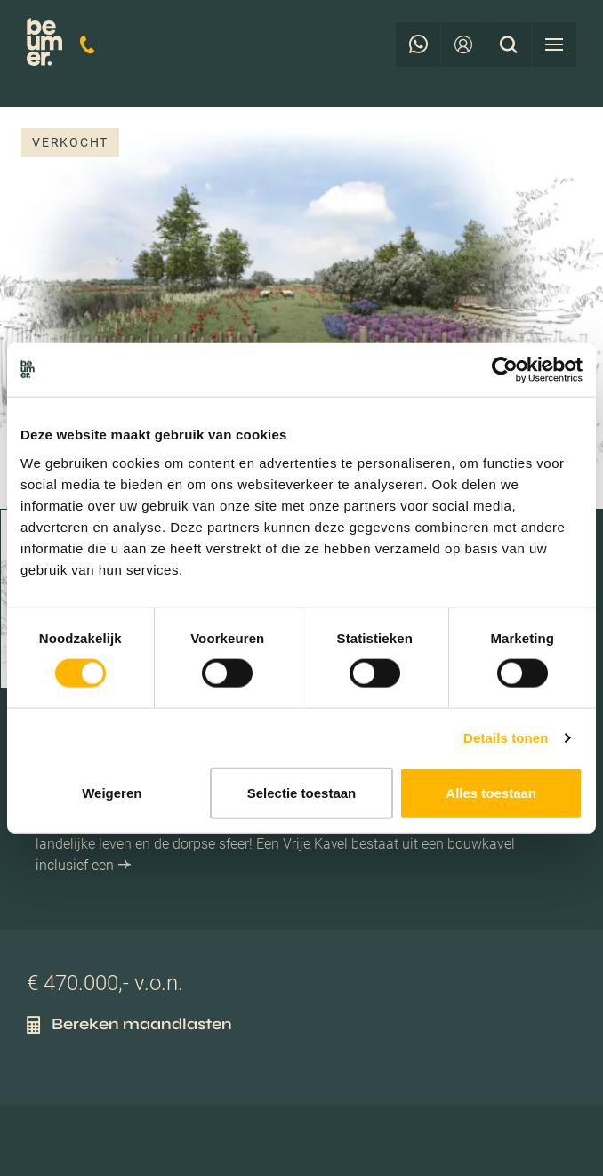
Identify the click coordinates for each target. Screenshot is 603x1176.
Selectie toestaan (302, 792)
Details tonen (505, 737)
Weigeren (111, 792)
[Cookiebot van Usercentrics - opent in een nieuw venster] (505, 370)
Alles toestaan (491, 792)
